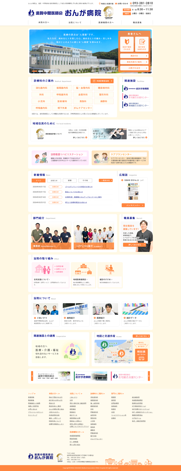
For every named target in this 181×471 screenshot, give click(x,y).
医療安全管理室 (137, 403)
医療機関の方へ (106, 22)
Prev (32, 376)
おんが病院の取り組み (56, 409)
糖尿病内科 (94, 406)
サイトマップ (32, 415)
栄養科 (113, 418)
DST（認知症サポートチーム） (142, 412)
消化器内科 (94, 397)
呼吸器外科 (94, 412)
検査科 (113, 409)
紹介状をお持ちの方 (55, 400)
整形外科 (93, 418)
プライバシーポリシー (35, 412)
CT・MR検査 (74, 442)
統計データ (73, 415)
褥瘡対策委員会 (137, 415)
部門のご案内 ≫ (117, 394)
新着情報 (31, 397)
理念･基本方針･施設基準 (78, 403)
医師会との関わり (76, 421)
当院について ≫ (76, 394)
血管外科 (93, 415)
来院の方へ (44, 22)
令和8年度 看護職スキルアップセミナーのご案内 (83, 197)
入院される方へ (54, 412)
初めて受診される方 (55, 397)
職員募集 (137, 22)
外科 (92, 409)
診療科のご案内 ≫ (97, 394)
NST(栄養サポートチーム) (140, 409)
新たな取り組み (75, 444)
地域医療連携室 (75, 436)
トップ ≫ (32, 394)
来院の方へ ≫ (54, 394)
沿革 (71, 400)
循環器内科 (94, 400)
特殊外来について (55, 421)
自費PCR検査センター (56, 424)
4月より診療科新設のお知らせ (76, 202)
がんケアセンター (96, 439)
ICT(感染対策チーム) (139, 406)
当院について (75, 22)
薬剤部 (113, 400)
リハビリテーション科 (118, 415)
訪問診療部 (115, 403)
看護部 (113, 397)
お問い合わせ (32, 409)
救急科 (92, 427)
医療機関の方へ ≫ (77, 432)
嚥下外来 (93, 436)
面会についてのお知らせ (74, 192)
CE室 (113, 412)
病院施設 (73, 409)
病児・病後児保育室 (139, 421)
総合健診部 (136, 397)
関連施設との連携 (34, 403)
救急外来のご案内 (55, 406)
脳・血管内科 (95, 403)
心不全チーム (136, 418)
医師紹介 (73, 412)
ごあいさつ (73, 397)
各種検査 (73, 406)
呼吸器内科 (94, 433)
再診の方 (52, 403)
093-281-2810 (75, 457)
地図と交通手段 (33, 406)
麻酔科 (92, 430)
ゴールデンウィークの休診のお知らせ (79, 187)
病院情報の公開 (75, 418)
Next (149, 376)
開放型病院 (73, 439)
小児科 (92, 421)
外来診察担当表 (54, 415)
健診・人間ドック (55, 418)
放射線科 (93, 424)
